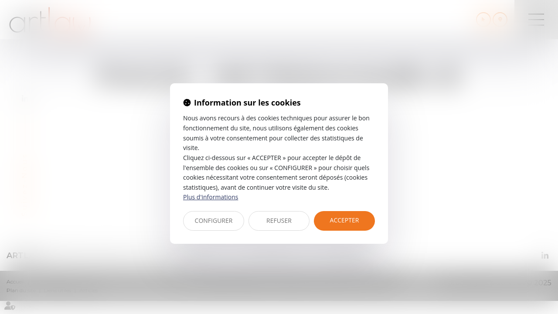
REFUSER (279, 220)
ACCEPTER (344, 220)
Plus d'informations (210, 197)
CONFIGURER (214, 220)
